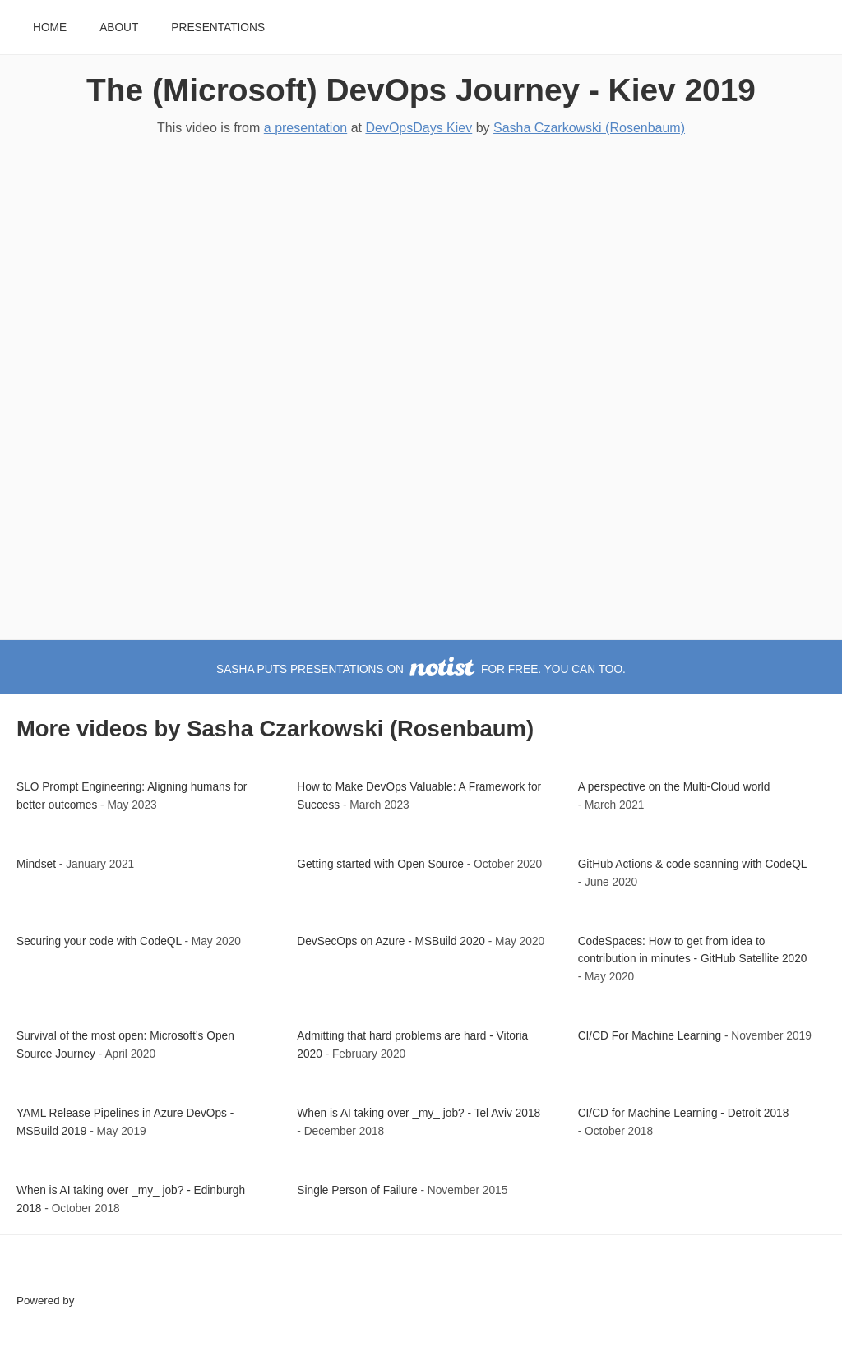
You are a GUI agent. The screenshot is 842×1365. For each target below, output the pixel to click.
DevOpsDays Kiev (418, 128)
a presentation (305, 128)
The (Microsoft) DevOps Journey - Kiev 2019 (421, 90)
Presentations (218, 27)
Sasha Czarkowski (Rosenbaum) (589, 128)
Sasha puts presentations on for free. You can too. (421, 669)
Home (50, 27)
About (118, 27)
